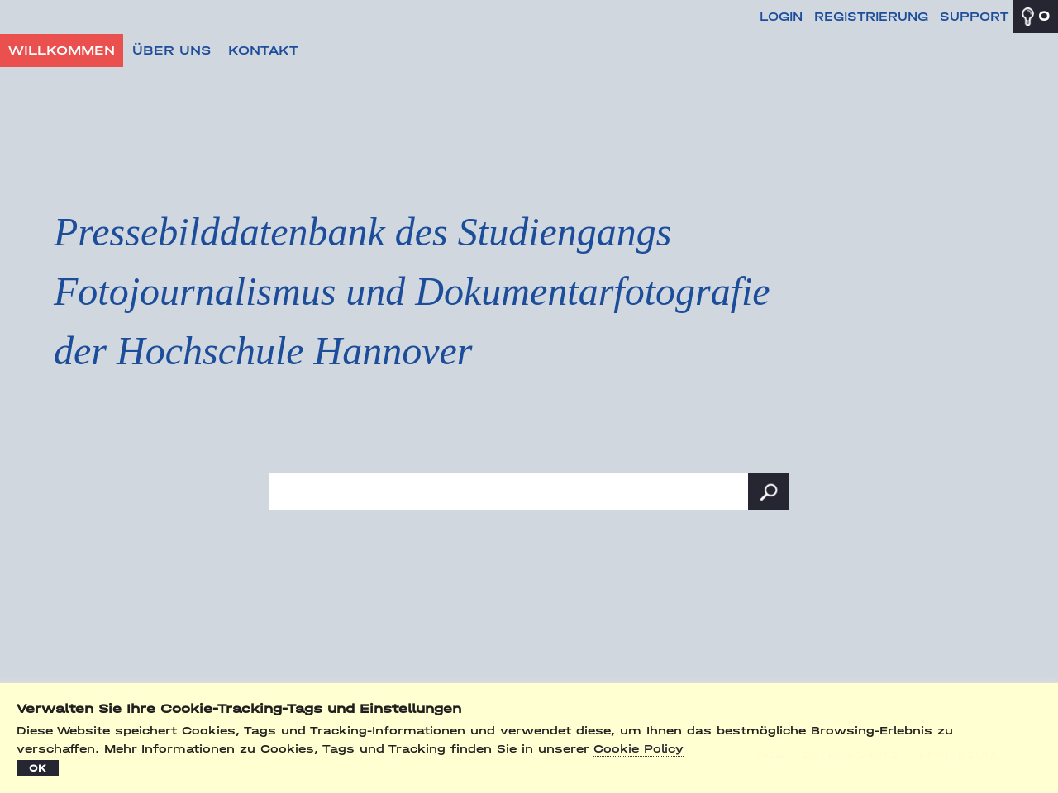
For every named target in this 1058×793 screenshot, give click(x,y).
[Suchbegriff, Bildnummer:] (529, 491)
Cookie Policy (638, 749)
